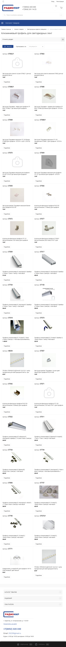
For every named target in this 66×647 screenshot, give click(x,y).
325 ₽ (49, 343)
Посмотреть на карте (10, 625)
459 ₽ (49, 277)
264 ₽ (17, 310)
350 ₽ (49, 541)
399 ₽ (49, 310)
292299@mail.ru (14, 634)
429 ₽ (49, 508)
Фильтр (8, 46)
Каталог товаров (10, 23)
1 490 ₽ (17, 343)
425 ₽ (17, 475)
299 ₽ (49, 475)
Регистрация (60, 1)
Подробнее (7, 82)
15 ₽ (17, 111)
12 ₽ (49, 409)
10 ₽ (17, 78)
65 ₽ (17, 376)
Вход (52, 1)
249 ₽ (17, 442)
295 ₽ (49, 442)
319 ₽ (17, 277)
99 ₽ (17, 574)
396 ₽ (17, 541)
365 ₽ (17, 508)
